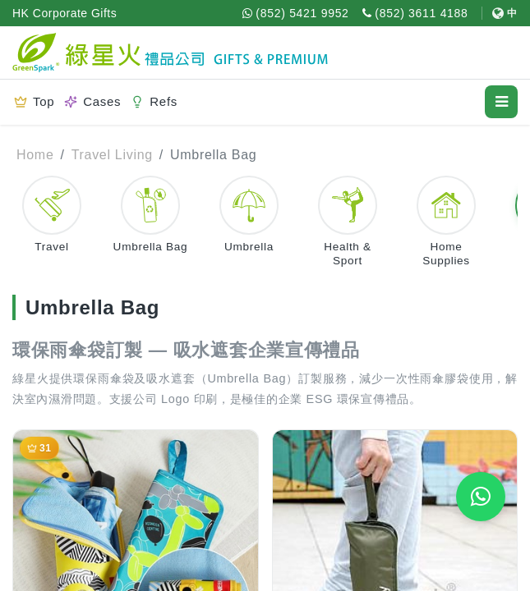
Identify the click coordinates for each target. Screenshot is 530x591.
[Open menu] (501, 101)
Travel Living (112, 155)
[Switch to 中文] (500, 13)
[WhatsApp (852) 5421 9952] (295, 13)
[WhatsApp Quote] (480, 496)
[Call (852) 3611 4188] (415, 13)
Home (34, 155)
